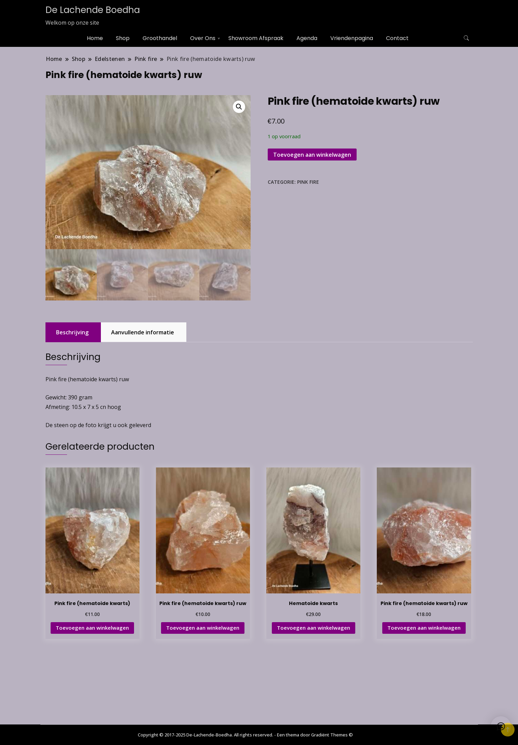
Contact (397, 38)
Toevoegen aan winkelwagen (312, 154)
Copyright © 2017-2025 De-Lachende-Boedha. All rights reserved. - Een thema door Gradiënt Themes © (245, 735)
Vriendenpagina (351, 38)
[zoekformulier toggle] (466, 38)
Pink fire (308, 182)
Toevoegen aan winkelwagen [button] (92, 627)
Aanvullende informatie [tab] (142, 332)
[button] (239, 107)
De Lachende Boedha (92, 10)
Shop (123, 38)
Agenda (306, 38)
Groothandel (160, 38)
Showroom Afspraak (255, 38)
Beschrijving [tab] (72, 332)
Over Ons (202, 38)
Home (95, 38)
